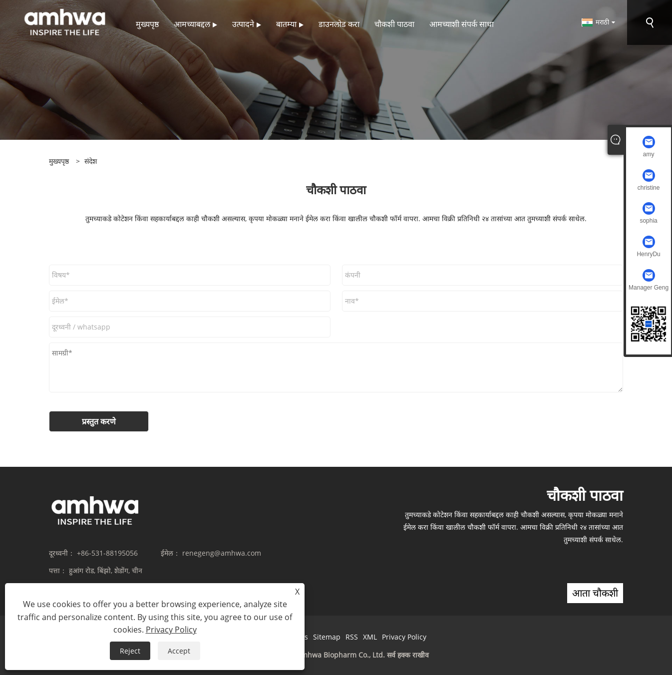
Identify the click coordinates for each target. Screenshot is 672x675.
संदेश (90, 161)
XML (370, 637)
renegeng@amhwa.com (221, 553)
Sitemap (326, 637)
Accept (179, 651)
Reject (130, 651)
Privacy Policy (404, 637)
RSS (351, 637)
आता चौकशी (595, 593)
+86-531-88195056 (107, 553)
